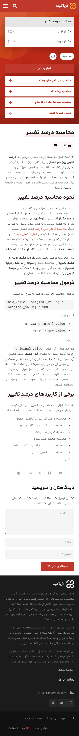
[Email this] (58, 473)
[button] (15, 6)
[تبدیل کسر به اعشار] (39, 113)
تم (10, 728)
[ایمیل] (39, 554)
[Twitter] (53, 703)
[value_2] (31, 41)
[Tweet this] (39, 473)
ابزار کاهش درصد (25, 234)
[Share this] (49, 473)
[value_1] (32, 32)
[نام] (39, 542)
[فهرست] (6, 6)
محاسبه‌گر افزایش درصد (51, 229)
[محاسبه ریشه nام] (39, 91)
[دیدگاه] (39, 522)
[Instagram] (70, 703)
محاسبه (67, 56)
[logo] (73, 6)
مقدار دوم (64, 41)
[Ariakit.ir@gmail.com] (70, 693)
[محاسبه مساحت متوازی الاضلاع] (39, 102)
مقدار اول (64, 31)
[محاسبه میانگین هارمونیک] (39, 81)
